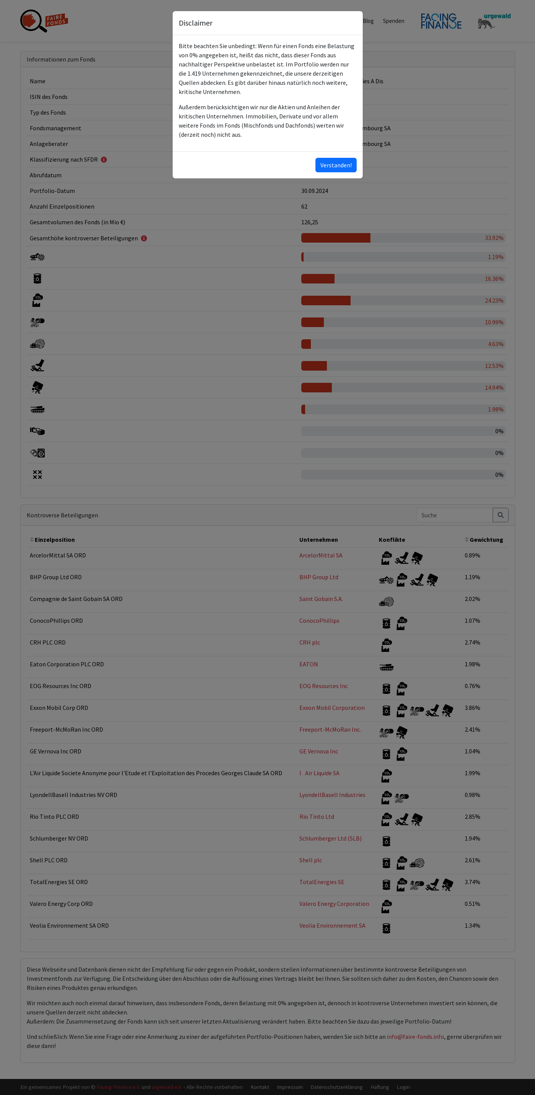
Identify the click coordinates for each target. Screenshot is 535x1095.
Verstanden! (336, 165)
